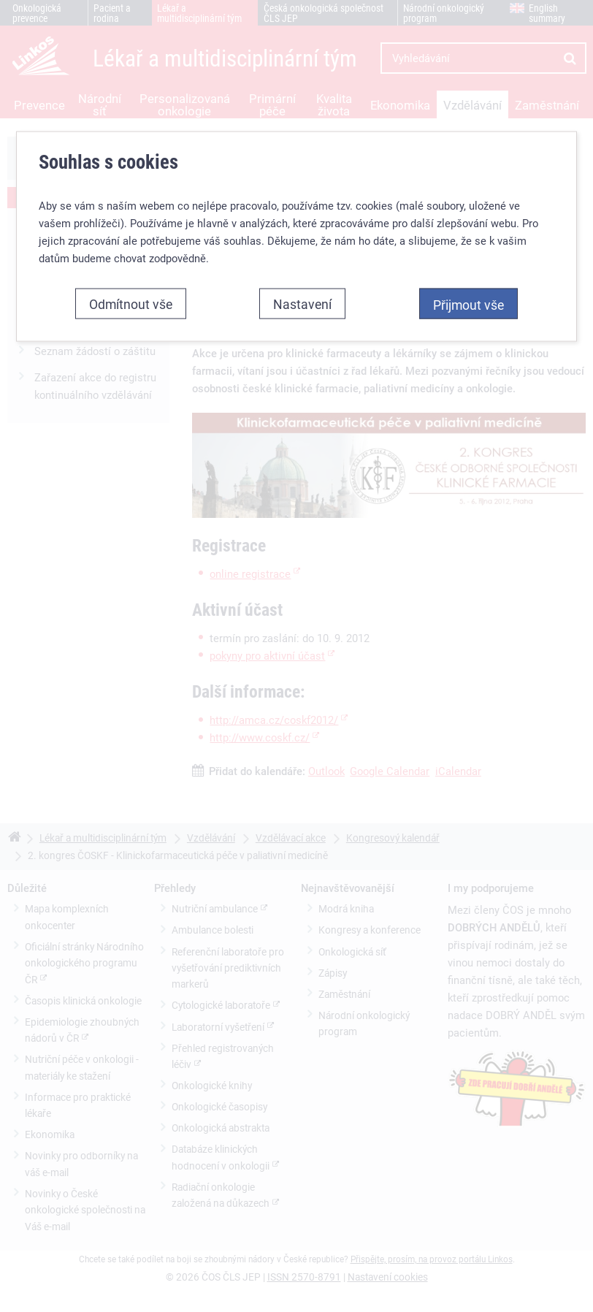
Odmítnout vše (130, 304)
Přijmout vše (468, 304)
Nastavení (302, 304)
